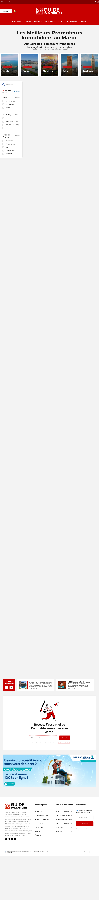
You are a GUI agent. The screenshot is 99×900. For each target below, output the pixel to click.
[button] (27, 21)
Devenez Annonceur (16, 2)
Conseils (27, 21)
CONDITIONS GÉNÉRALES (83, 852)
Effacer (17, 97)
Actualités (16, 22)
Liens (60, 21)
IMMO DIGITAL (41, 851)
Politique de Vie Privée (64, 743)
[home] (49, 11)
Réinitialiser (16, 91)
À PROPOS (74, 852)
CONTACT (92, 852)
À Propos (4, 2)
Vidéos (83, 21)
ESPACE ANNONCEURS (9, 852)
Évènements (72, 22)
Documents (50, 21)
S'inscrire (7, 11)
